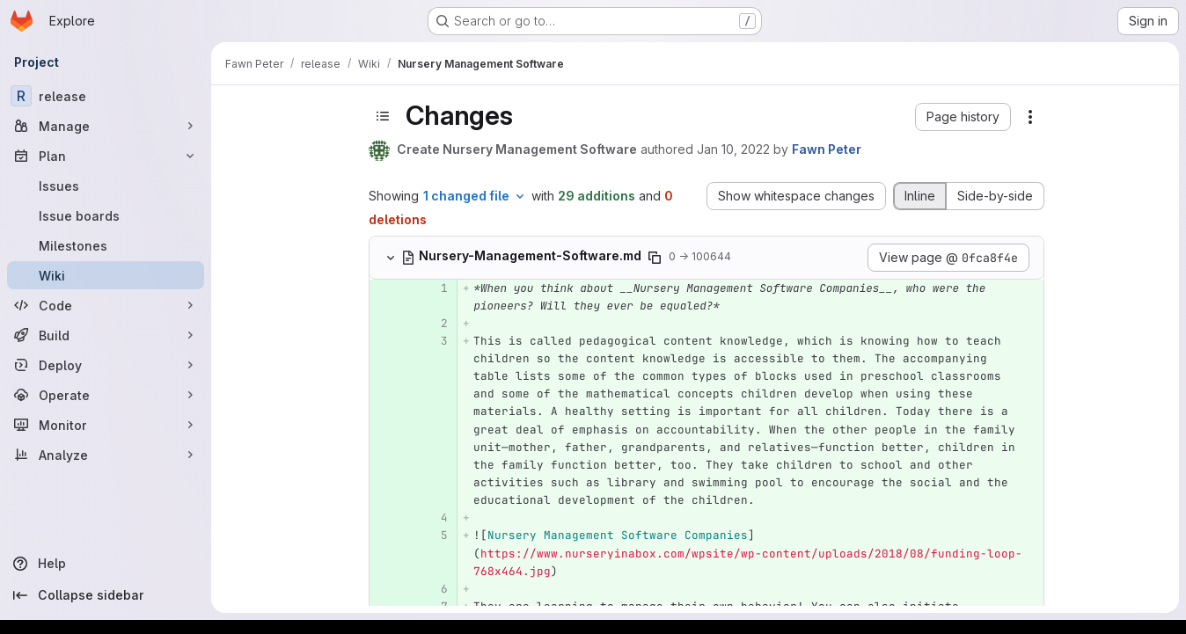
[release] (105, 96)
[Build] (105, 335)
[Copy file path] (654, 257)
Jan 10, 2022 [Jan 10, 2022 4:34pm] (733, 149)
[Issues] (105, 185)
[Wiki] (105, 275)
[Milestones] (105, 245)
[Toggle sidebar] (383, 116)
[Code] (105, 305)
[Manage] (105, 126)
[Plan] (105, 156)
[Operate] (105, 395)
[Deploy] (105, 365)
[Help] (105, 564)
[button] (963, 117)
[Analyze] (105, 455)
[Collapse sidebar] (105, 595)
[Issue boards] (105, 215)
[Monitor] (105, 425)
